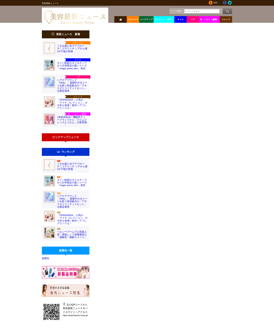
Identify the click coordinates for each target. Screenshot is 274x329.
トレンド (226, 19)
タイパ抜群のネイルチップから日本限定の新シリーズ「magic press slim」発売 (72, 66)
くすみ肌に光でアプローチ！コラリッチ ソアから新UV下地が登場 (72, 48)
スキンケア (133, 19)
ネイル (180, 19)
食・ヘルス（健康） (209, 19)
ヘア (193, 19)
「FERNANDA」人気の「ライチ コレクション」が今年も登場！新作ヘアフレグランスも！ (72, 103)
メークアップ (146, 19)
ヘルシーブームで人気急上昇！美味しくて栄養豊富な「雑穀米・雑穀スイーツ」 (72, 234)
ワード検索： (177, 11)
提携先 (45, 258)
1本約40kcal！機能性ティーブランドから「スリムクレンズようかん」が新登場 (72, 120)
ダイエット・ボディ (164, 19)
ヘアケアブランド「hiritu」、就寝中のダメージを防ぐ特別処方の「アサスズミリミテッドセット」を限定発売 (72, 85)
